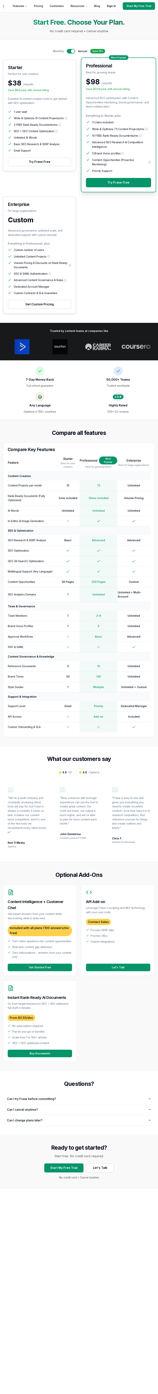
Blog (97, 6)
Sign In (111, 6)
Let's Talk (118, 969)
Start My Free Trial (138, 6)
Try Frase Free (39, 162)
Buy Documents (40, 1055)
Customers (57, 6)
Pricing (38, 6)
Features (20, 6)
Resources (79, 6)
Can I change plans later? (79, 1123)
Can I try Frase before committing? (79, 1101)
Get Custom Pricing (39, 304)
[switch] (71, 51)
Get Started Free (40, 969)
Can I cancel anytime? (79, 1112)
